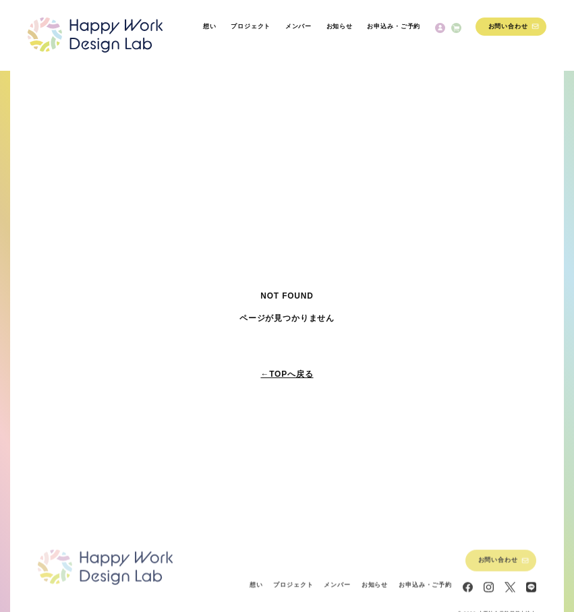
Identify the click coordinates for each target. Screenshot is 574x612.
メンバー (298, 27)
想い (210, 27)
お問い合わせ (508, 27)
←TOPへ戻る (286, 374)
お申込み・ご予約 (393, 27)
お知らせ (339, 27)
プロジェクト (250, 27)
